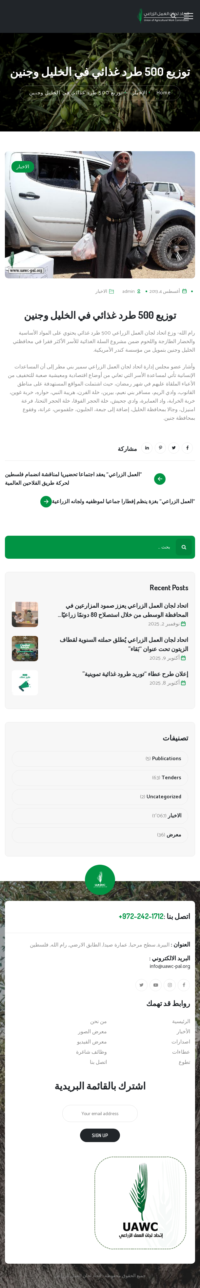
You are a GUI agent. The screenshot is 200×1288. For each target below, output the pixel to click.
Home (163, 93)
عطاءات (181, 1052)
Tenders (171, 778)
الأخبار (183, 1032)
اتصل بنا (98, 1062)
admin (128, 291)
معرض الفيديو (92, 1042)
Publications (166, 759)
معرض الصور (92, 1032)
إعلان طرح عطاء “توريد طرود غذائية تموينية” (135, 673)
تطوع (184, 1062)
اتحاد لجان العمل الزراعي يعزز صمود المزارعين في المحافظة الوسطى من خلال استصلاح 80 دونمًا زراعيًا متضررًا (124, 610)
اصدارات (180, 1042)
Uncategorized (164, 797)
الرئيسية (181, 1022)
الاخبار (22, 167)
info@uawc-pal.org (170, 966)
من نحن (98, 1022)
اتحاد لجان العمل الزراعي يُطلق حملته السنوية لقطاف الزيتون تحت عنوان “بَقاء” (124, 644)
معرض (174, 835)
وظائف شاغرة (91, 1052)
